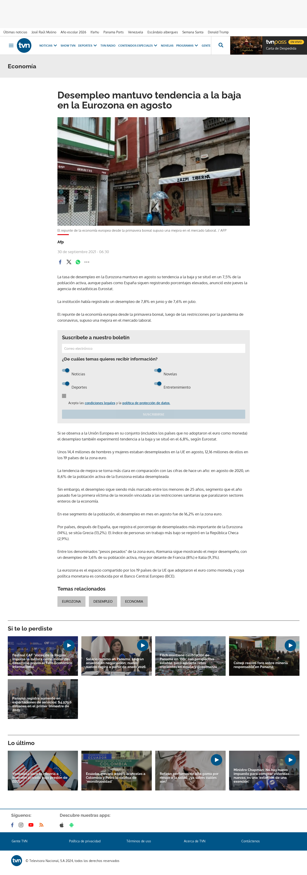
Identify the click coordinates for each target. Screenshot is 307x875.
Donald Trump (218, 32)
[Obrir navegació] (11, 45)
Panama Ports (113, 32)
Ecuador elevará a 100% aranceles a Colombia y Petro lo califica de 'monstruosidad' (115, 778)
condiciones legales (100, 403)
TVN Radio (108, 45)
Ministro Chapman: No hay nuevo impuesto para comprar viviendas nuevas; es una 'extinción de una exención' (261, 776)
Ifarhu (94, 32)
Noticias (48, 45)
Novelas (167, 45)
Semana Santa (193, 32)
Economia (134, 601)
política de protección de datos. (146, 403)
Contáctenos (250, 841)
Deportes (88, 45)
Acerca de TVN (194, 841)
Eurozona (71, 601)
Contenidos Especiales (138, 45)
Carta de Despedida (281, 48)
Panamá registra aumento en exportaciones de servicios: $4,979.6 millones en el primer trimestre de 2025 (42, 704)
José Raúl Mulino (44, 32)
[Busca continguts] (220, 45)
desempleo (103, 601)
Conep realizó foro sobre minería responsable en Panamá (261, 665)
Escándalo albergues (162, 32)
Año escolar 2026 (73, 32)
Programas (187, 45)
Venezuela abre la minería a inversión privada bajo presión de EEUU (39, 778)
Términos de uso (138, 841)
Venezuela (135, 32)
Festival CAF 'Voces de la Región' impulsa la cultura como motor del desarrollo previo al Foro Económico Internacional (42, 661)
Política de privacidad (85, 841)
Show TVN (68, 45)
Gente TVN (209, 45)
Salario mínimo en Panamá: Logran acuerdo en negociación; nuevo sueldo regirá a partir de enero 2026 (116, 663)
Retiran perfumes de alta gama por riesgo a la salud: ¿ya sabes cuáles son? (189, 778)
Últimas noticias (15, 32)
